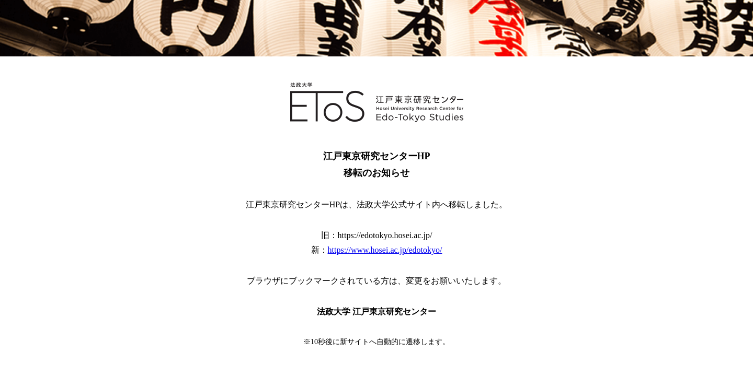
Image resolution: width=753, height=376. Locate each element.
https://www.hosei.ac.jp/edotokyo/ (385, 249)
